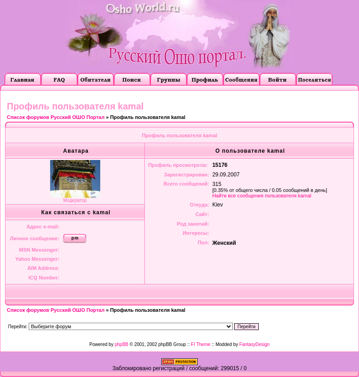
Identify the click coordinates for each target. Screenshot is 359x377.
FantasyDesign (254, 344)
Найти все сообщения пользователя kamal (261, 195)
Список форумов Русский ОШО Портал (55, 117)
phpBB (121, 344)
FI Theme (200, 344)
